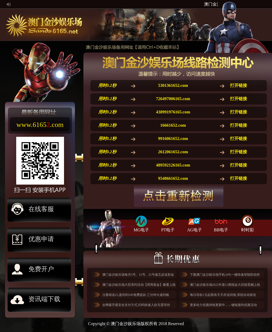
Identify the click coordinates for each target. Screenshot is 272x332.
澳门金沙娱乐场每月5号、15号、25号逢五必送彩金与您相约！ (138, 275)
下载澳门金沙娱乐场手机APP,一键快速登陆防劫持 (225, 274)
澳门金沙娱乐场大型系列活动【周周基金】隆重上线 (139, 285)
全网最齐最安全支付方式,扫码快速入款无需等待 (136, 305)
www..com (39, 125)
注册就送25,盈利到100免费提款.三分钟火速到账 (135, 295)
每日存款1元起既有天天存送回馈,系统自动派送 (223, 295)
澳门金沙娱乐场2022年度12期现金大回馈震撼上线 (225, 285)
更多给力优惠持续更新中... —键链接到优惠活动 (223, 305)
